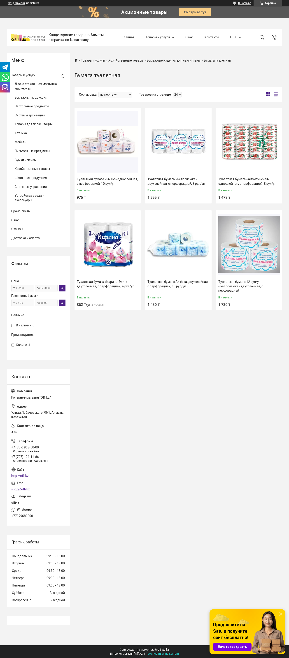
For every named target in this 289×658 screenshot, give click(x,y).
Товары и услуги (158, 37)
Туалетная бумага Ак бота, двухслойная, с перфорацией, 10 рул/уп (177, 284)
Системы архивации (30, 115)
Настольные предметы (32, 106)
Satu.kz (164, 649)
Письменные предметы (32, 151)
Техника (21, 133)
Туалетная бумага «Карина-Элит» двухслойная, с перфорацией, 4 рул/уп (105, 284)
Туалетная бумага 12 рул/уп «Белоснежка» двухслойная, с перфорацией (240, 286)
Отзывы (17, 229)
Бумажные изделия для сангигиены (173, 60)
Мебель (20, 142)
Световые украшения (31, 187)
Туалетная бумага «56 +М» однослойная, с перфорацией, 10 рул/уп (107, 181)
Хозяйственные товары (126, 60)
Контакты (212, 37)
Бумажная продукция (31, 97)
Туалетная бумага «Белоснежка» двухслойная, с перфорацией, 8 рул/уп (176, 181)
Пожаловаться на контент (162, 653)
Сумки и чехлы (25, 160)
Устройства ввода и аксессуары (29, 198)
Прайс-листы (20, 211)
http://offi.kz (20, 476)
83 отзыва (244, 3)
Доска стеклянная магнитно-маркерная (36, 86)
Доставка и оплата (25, 238)
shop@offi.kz (20, 489)
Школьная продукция (31, 178)
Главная (129, 37)
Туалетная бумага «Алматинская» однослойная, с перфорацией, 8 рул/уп (247, 181)
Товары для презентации (34, 124)
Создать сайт (16, 3)
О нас (189, 37)
